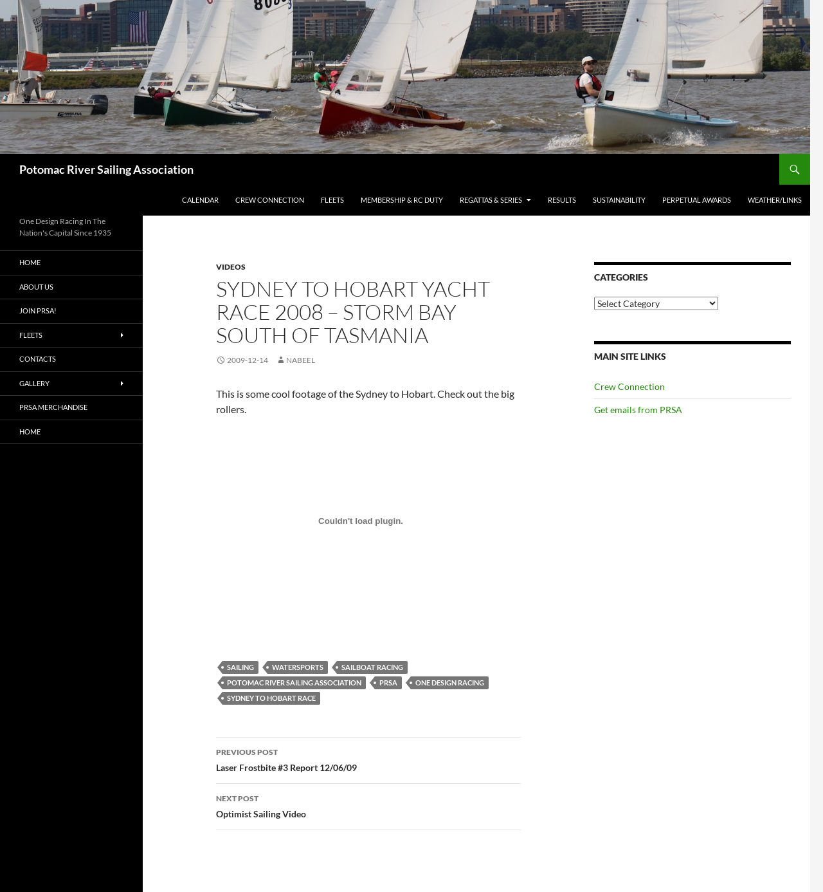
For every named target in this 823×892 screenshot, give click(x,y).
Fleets (332, 200)
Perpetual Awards (696, 200)
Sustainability (619, 200)
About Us (36, 287)
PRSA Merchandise (53, 407)
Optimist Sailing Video (368, 805)
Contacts (37, 359)
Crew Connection (269, 200)
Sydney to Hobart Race (271, 698)
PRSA (388, 682)
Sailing (240, 667)
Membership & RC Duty (402, 200)
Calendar (200, 200)
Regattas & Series (491, 200)
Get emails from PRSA (638, 409)
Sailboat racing (372, 667)
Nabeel (300, 360)
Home (30, 262)
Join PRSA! (38, 310)
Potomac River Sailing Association (106, 169)
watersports (297, 667)
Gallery (34, 383)
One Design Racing (449, 682)
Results (562, 200)
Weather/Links (775, 200)
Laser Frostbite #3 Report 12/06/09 (368, 759)
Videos (231, 267)
